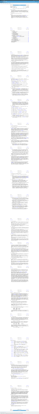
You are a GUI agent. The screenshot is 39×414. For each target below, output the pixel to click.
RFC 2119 (15, 79)
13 (28, 40)
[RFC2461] (22, 55)
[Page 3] (28, 75)
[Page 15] (27, 361)
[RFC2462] (19, 88)
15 (28, 41)
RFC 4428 (12, 410)
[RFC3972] (23, 177)
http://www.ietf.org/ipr (14, 401)
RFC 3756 (26, 352)
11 (28, 38)
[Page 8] (28, 194)
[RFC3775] (12, 353)
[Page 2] (28, 51)
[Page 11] (27, 266)
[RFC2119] (17, 79)
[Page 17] (27, 409)
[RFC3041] (20, 297)
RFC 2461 (26, 15)
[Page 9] (28, 218)
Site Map (1, 412)
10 (28, 37)
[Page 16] (27, 385)
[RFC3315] (27, 177)
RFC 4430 (27, 410)
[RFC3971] (21, 271)
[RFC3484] (22, 130)
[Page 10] (27, 242)
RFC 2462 (19, 36)
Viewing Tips (3, 412)
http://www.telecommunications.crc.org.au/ (18, 374)
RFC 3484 (22, 351)
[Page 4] (28, 99)
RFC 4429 (11, 100)
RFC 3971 (24, 355)
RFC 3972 (15, 356)
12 (28, 39)
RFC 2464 (18, 346)
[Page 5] (28, 123)
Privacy (5, 412)
